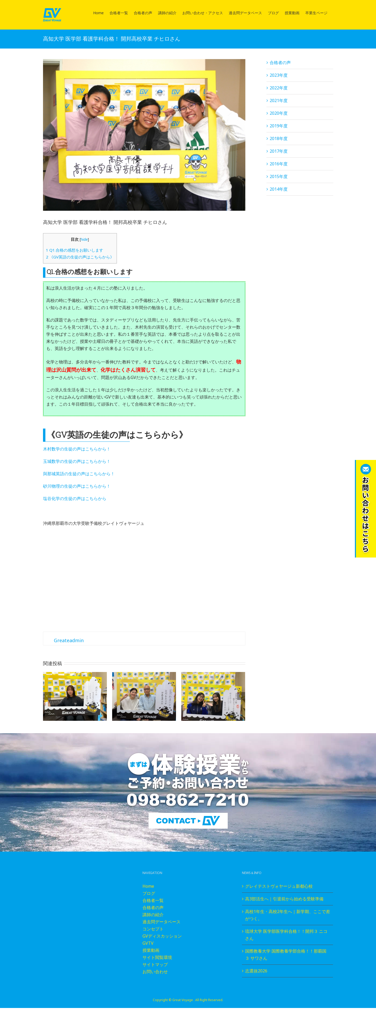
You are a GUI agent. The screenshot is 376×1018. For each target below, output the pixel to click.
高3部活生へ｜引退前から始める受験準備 (284, 899)
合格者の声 (280, 62)
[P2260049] (144, 135)
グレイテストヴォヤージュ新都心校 (279, 886)
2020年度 (279, 113)
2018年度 (279, 138)
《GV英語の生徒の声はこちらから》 (80, 257)
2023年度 (279, 75)
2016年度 (279, 164)
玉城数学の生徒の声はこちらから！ (77, 461)
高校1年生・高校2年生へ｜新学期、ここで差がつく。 (287, 915)
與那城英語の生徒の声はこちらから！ (79, 474)
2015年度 (279, 176)
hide (84, 239)
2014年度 (279, 189)
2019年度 (279, 126)
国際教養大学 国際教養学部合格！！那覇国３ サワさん (285, 954)
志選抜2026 (256, 971)
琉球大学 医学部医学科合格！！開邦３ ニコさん (286, 934)
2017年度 (279, 151)
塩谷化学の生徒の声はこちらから (74, 498)
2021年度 (279, 100)
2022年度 (279, 88)
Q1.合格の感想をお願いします (74, 250)
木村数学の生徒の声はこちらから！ (77, 449)
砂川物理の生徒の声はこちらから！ (77, 486)
